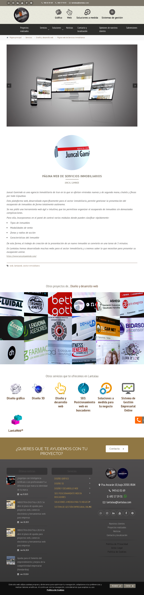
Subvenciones (131, 27)
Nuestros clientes (117, 523)
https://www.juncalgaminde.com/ (21, 256)
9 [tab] (79, 128)
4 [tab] (68, 128)
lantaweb (18, 266)
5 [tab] (71, 128)
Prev (9, 85)
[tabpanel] (72, 85)
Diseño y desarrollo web (84, 286)
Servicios (43, 27)
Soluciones (56, 27)
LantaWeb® (15, 430)
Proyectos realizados (24, 29)
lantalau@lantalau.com (117, 502)
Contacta (116, 449)
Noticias (69, 27)
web (11, 266)
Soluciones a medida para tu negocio (106, 402)
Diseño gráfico (16, 398)
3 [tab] (66, 128)
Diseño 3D (38, 398)
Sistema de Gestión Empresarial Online (128, 404)
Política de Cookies (117, 551)
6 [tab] (73, 128)
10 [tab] (81, 128)
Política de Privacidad (117, 543)
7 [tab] (75, 128)
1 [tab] (62, 128)
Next (135, 85)
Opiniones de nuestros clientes (108, 29)
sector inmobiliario (31, 266)
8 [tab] (77, 128)
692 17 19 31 (114, 496)
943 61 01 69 (117, 490)
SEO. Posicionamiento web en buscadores (84, 404)
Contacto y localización (82, 29)
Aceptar (116, 586)
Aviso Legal (117, 547)
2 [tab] (64, 128)
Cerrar (129, 586)
